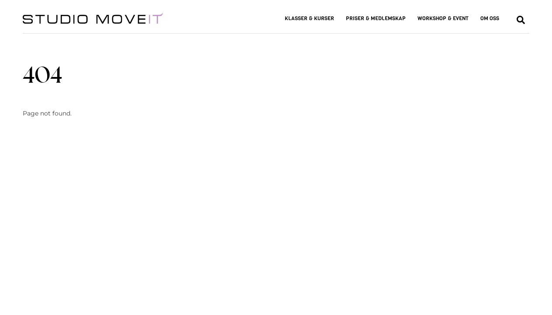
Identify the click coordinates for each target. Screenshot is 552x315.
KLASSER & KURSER (309, 18)
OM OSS (489, 18)
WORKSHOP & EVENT (443, 18)
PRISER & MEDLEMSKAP (376, 18)
